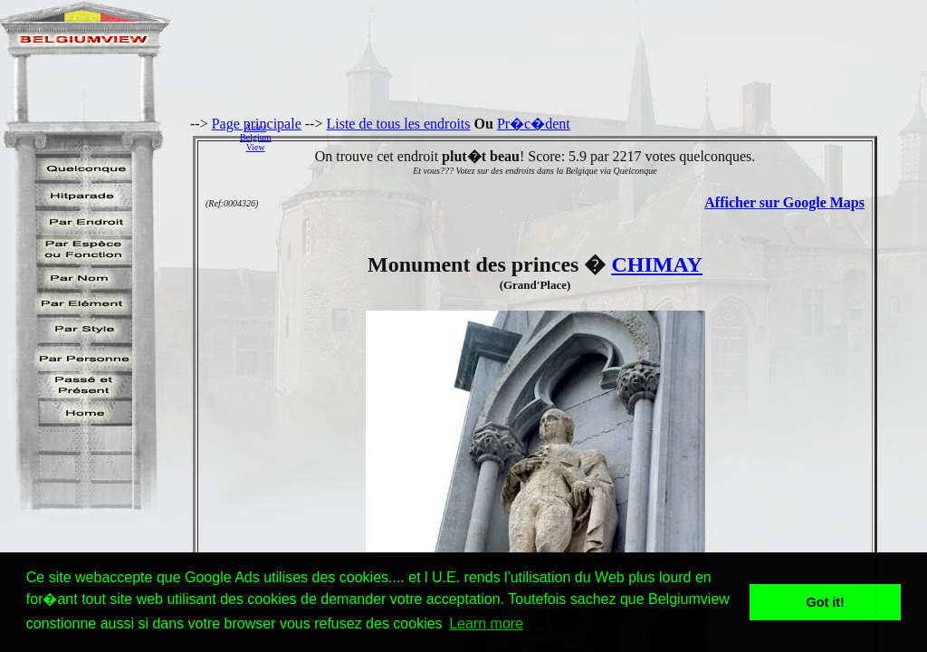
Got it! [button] (826, 602)
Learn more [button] (486, 623)
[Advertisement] (604, 137)
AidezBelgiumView (255, 137)
